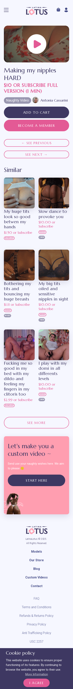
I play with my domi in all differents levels (53, 371)
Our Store (36, 560)
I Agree (36, 683)
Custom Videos (36, 577)
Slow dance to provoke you (53, 214)
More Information (36, 674)
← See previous (36, 143)
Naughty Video (17, 100)
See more (36, 422)
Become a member (36, 125)
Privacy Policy (36, 624)
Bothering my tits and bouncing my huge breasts (17, 291)
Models (36, 551)
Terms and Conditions (36, 607)
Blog (36, 569)
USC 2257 (36, 641)
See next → (36, 154)
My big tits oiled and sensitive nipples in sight (53, 291)
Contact (36, 586)
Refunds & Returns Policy (36, 616)
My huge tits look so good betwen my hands (17, 219)
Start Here (36, 480)
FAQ (36, 598)
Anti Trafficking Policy (36, 633)
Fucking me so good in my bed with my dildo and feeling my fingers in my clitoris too (18, 379)
